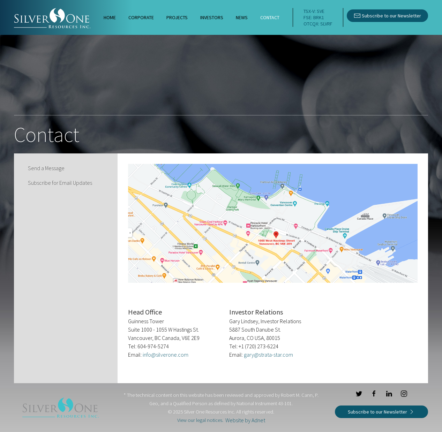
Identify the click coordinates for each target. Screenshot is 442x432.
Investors (211, 17)
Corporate (141, 17)
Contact (269, 17)
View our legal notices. (200, 420)
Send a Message (46, 168)
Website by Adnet (245, 420)
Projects (177, 17)
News (242, 17)
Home (110, 17)
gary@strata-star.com (268, 354)
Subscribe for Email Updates (60, 182)
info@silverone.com (165, 354)
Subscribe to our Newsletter (387, 15)
